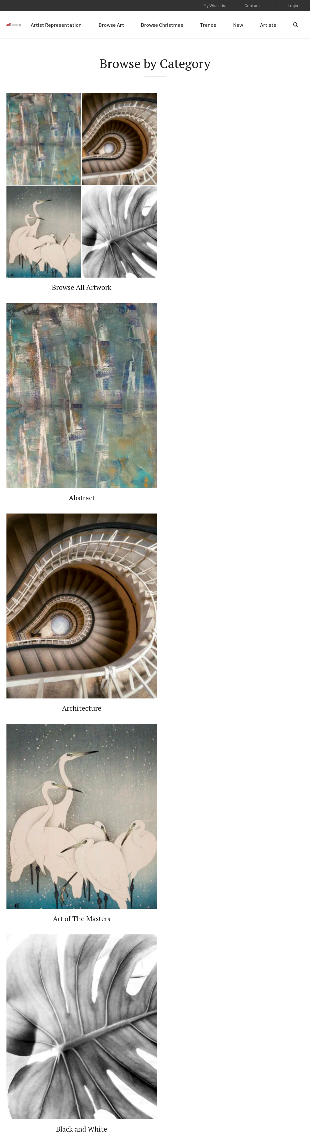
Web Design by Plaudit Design (276, 1117)
